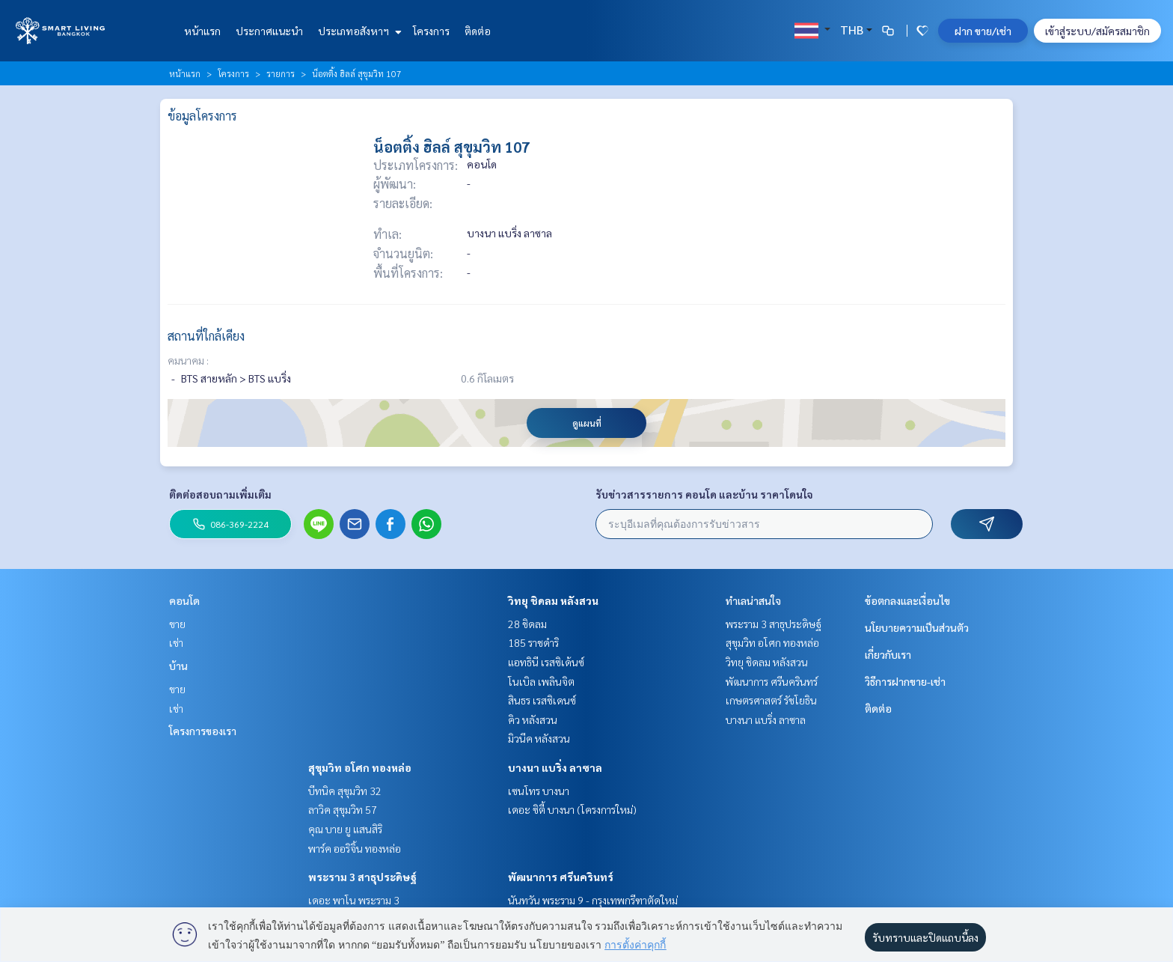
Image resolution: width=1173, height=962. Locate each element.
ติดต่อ (478, 30)
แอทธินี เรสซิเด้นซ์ (546, 662)
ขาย (177, 623)
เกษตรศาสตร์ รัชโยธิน (771, 700)
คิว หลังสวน (532, 719)
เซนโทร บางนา (538, 790)
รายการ (280, 73)
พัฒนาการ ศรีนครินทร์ (560, 876)
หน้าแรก (202, 30)
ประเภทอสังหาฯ (358, 30)
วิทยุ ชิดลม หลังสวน (553, 600)
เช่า (176, 642)
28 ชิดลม (527, 623)
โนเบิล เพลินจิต (541, 681)
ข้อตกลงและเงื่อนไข (907, 600)
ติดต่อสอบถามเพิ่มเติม (220, 494)
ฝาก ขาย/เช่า (983, 30)
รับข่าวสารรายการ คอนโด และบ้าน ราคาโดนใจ (704, 494)
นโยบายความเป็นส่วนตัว (917, 627)
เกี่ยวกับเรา (888, 654)
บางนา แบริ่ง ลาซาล (555, 767)
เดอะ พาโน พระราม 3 (353, 900)
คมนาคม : (188, 360)
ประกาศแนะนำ (269, 30)
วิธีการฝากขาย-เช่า (905, 681)
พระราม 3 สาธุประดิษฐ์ (362, 876)
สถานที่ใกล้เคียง (206, 336)
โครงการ (431, 30)
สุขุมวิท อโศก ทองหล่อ (359, 767)
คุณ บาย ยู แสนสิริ (345, 828)
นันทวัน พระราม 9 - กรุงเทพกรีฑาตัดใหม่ (593, 900)
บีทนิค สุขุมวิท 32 (345, 790)
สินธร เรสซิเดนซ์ (542, 700)
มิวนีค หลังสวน (539, 738)
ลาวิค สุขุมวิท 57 (342, 809)
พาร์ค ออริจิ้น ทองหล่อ (354, 848)
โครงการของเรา (202, 730)
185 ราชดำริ (533, 642)
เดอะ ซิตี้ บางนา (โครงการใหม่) (572, 809)
